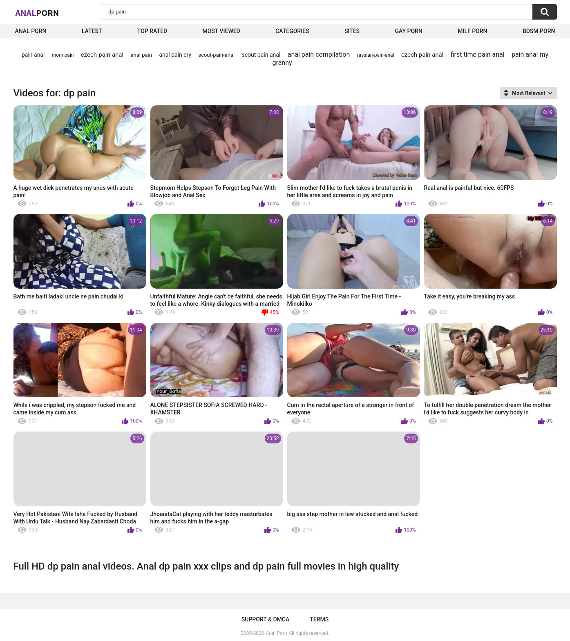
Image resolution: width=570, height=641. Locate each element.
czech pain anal (422, 54)
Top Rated (152, 31)
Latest (92, 31)
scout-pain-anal (216, 55)
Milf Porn (472, 31)
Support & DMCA (265, 619)
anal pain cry (175, 54)
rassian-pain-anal (375, 55)
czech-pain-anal (102, 54)
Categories (292, 31)
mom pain (63, 55)
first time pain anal (478, 54)
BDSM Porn (539, 31)
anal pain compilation (319, 54)
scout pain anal (261, 54)
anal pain (141, 55)
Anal (37, 12)
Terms (319, 619)
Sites (352, 31)
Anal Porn (31, 31)
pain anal (33, 54)
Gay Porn (408, 31)
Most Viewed (221, 31)
